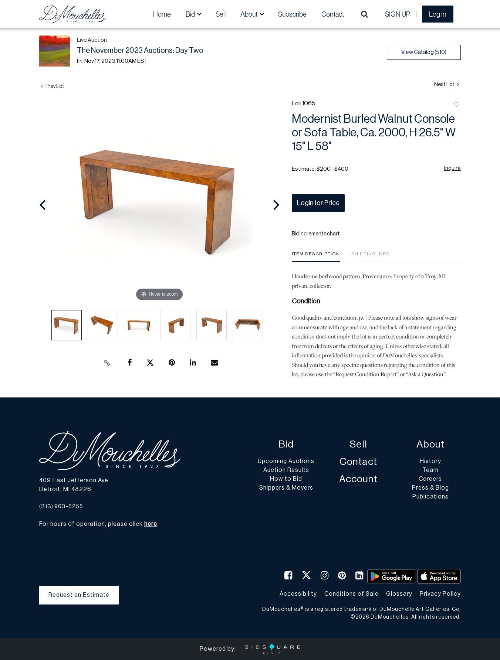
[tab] (316, 256)
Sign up (397, 14)
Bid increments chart (316, 234)
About (430, 445)
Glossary (399, 594)
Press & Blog (430, 488)
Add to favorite (456, 105)
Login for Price (318, 203)
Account (358, 479)
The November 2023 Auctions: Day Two (140, 50)
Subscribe (292, 14)
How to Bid (286, 479)
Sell (221, 14)
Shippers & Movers (286, 488)
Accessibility (298, 594)
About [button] (249, 14)
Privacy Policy (440, 594)
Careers (430, 479)
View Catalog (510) (423, 52)
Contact (332, 14)
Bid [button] (191, 14)
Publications (430, 497)
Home (162, 14)
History (430, 462)
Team (430, 470)
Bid (286, 445)
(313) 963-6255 (61, 506)
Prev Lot (52, 86)
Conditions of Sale (351, 594)
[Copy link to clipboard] (107, 362)
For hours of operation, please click (98, 524)
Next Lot (446, 84)
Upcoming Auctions (286, 462)
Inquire (452, 168)
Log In (437, 14)
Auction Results (286, 470)
